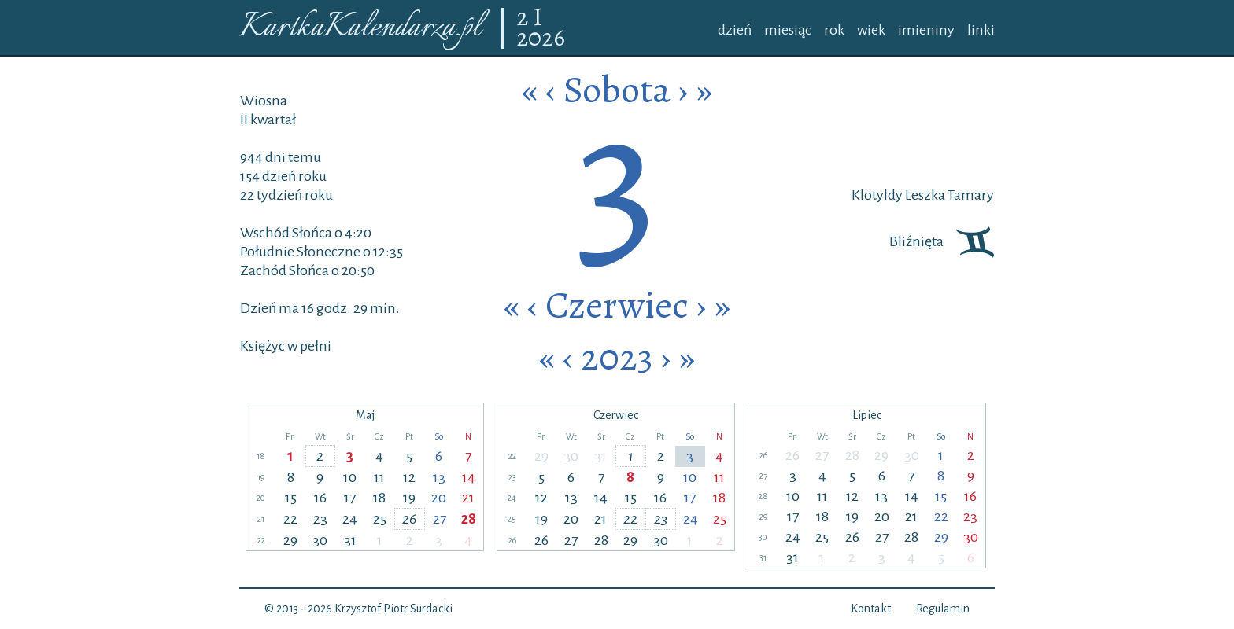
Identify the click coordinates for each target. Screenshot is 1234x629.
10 (350, 477)
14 (468, 477)
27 (439, 519)
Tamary (969, 195)
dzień (735, 30)
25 (379, 519)
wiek (871, 30)
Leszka (924, 195)
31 (350, 540)
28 (468, 519)
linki (981, 30)
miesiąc (787, 30)
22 (290, 519)
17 (350, 498)
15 (291, 498)
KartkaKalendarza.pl (360, 28)
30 (319, 540)
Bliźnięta (941, 241)
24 (349, 519)
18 (379, 498)
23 (320, 519)
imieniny (926, 30)
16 (320, 498)
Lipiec (866, 415)
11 (379, 477)
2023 (617, 357)
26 (409, 519)
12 (409, 477)
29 (290, 540)
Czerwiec (617, 305)
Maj (365, 415)
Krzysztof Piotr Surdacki (393, 608)
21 (468, 498)
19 (409, 498)
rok (834, 30)
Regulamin (943, 608)
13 (439, 477)
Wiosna (263, 101)
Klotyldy (877, 195)
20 (438, 498)
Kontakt (871, 608)
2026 (540, 38)
